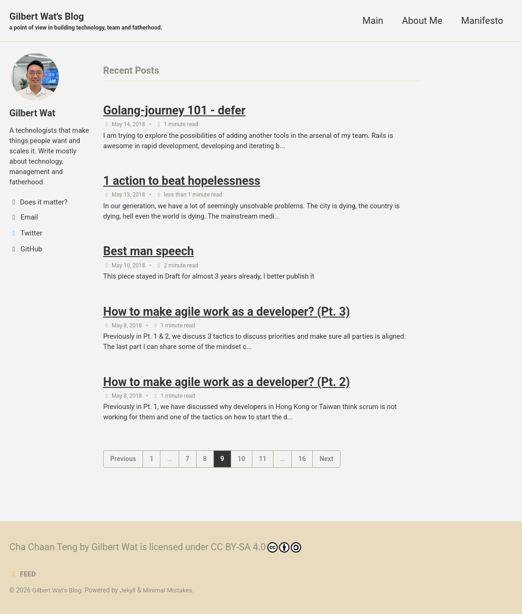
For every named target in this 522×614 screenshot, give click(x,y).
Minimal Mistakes (169, 590)
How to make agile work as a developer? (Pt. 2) (226, 387)
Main (373, 20)
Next (326, 464)
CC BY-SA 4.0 (258, 547)
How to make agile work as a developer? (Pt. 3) (226, 315)
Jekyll (129, 590)
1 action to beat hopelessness (181, 183)
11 (262, 464)
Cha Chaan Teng (43, 547)
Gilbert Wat (32, 113)
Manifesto (482, 20)
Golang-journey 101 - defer (174, 111)
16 (302, 464)
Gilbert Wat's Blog (87, 21)
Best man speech (148, 254)
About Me (422, 20)
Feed (22, 574)
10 (241, 464)
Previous (123, 464)
